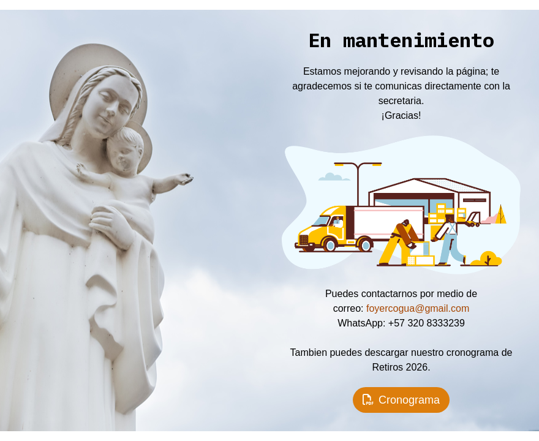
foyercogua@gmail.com (417, 308)
